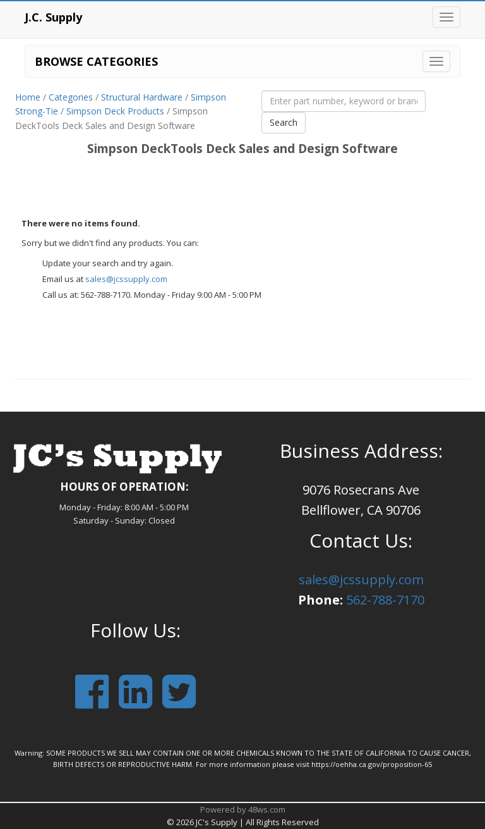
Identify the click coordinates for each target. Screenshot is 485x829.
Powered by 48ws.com (242, 809)
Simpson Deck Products (115, 111)
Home (27, 97)
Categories (71, 97)
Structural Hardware (142, 97)
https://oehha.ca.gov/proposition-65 (371, 764)
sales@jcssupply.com (126, 279)
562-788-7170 (385, 599)
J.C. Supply (53, 17)
